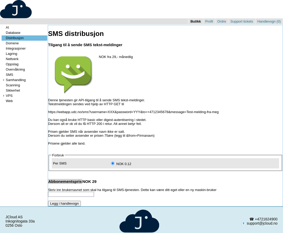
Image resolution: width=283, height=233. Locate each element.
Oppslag (10, 64)
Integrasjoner (14, 48)
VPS (7, 96)
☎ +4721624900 (263, 219)
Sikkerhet (11, 90)
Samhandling (14, 80)
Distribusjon (13, 38)
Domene (10, 43)
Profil (209, 21)
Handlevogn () (269, 21)
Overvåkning (13, 69)
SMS (7, 75)
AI (5, 27)
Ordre (221, 21)
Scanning (11, 85)
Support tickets (241, 21)
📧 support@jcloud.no (259, 223)
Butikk (195, 21)
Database (11, 33)
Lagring (9, 54)
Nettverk (10, 59)
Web (7, 101)
